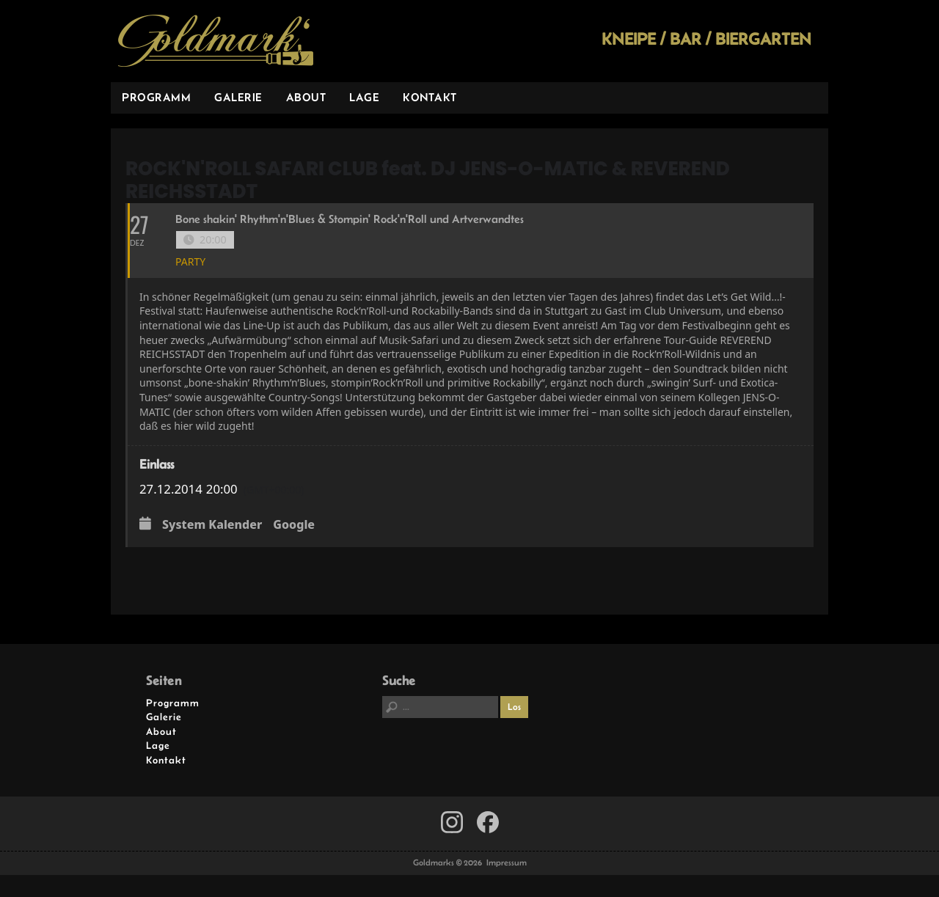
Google (294, 525)
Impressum (506, 862)
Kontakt (430, 97)
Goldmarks (215, 41)
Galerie (238, 97)
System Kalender (212, 525)
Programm (156, 97)
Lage (364, 97)
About (306, 97)
